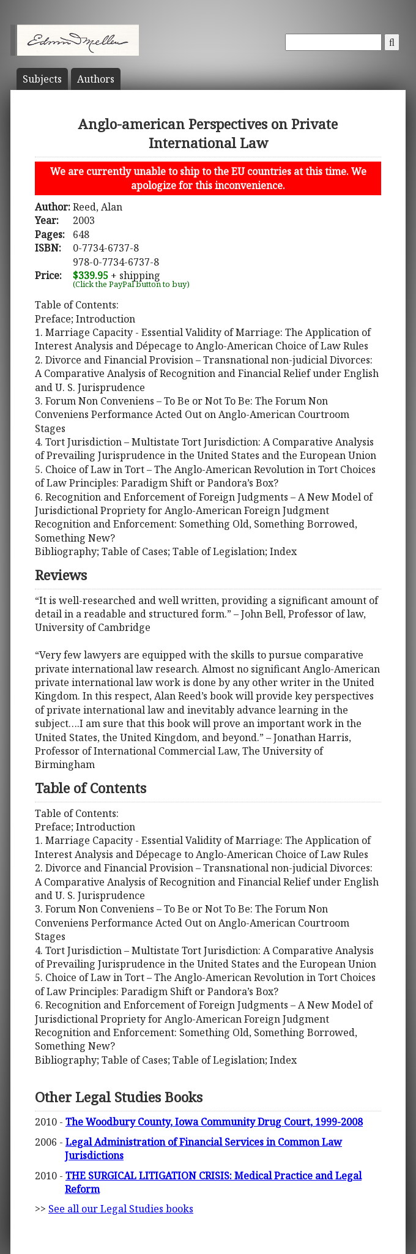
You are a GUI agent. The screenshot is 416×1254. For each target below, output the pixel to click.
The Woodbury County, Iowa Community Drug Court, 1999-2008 (214, 1122)
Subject (42, 79)
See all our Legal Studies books (120, 1208)
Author (95, 79)
